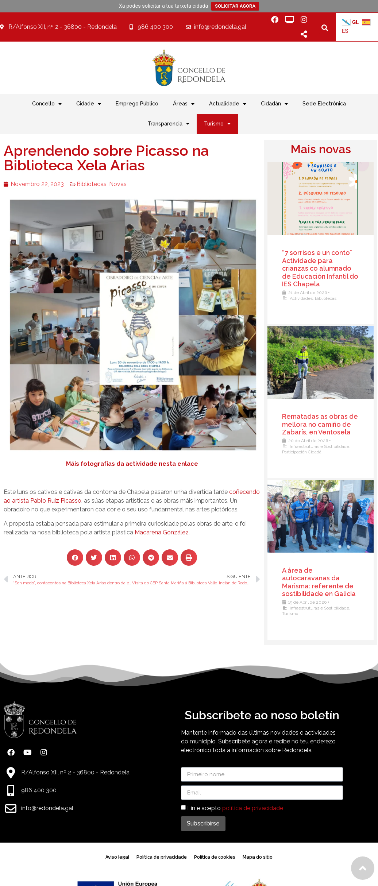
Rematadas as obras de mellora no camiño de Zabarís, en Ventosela (320, 424)
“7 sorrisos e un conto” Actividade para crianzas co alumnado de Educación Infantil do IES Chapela (320, 268)
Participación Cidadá (301, 451)
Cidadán (274, 104)
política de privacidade (252, 808)
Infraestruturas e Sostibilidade (319, 446)
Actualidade (227, 104)
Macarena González (162, 532)
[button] (325, 28)
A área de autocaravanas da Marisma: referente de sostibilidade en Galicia (319, 582)
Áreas (183, 104)
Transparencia (168, 123)
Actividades (301, 298)
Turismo (217, 123)
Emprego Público (137, 103)
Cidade (88, 104)
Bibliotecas (92, 184)
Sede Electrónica (324, 103)
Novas (118, 184)
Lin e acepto (235, 808)
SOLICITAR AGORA (235, 6)
